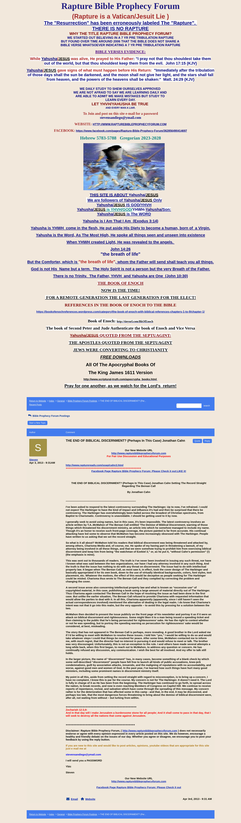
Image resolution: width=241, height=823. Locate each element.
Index (51, 401)
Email (74, 799)
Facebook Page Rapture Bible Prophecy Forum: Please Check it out (139, 787)
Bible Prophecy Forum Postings (82, 401)
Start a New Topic (37, 423)
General (61, 401)
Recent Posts (35, 404)
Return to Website (37, 401)
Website (90, 799)
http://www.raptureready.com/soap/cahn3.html (94, 465)
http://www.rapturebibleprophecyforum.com (138, 453)
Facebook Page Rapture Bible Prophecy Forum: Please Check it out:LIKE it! (138, 471)
